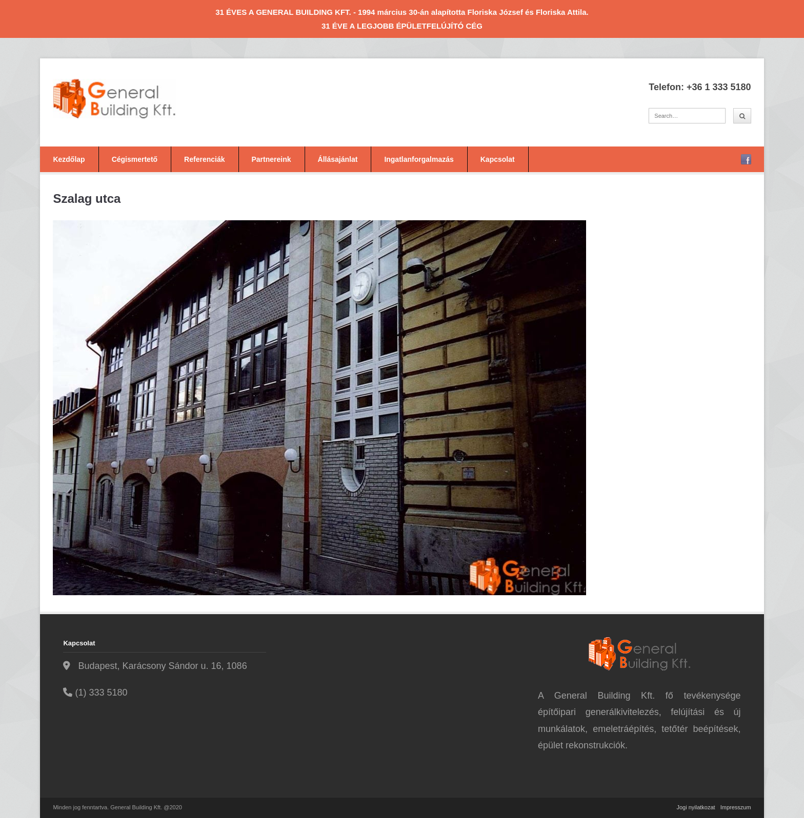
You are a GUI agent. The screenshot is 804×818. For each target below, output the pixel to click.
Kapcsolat (497, 159)
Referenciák (204, 159)
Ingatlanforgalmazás (418, 159)
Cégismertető (134, 159)
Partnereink (271, 159)
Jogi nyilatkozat (695, 807)
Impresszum (735, 807)
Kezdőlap (69, 159)
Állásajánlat (338, 159)
